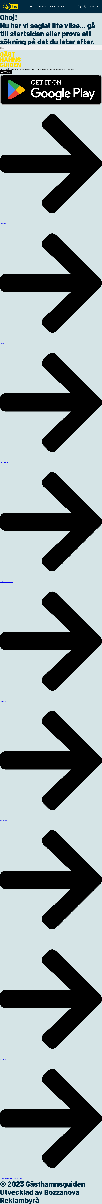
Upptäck (32, 6)
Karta (52, 6)
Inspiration (62, 6)
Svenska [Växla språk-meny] (94, 6)
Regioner (43, 6)
